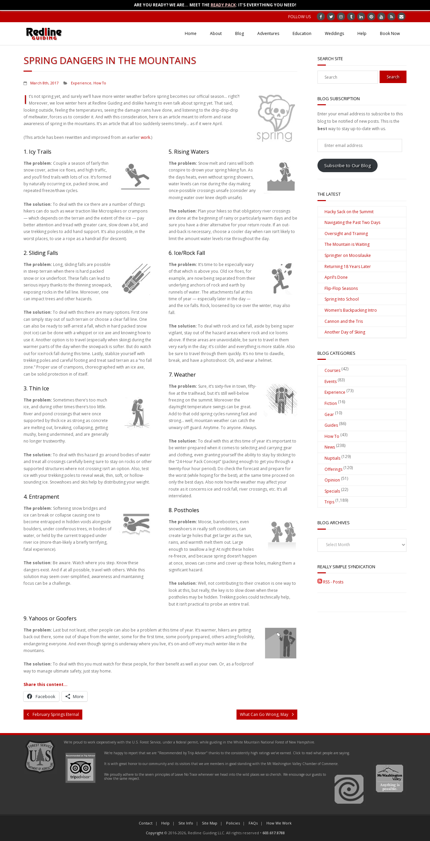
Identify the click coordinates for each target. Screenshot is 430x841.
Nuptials (332, 458)
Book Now (390, 33)
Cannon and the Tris (344, 321)
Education (302, 33)
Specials (332, 491)
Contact (146, 823)
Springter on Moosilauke (348, 255)
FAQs (253, 823)
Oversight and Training (346, 233)
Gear (329, 414)
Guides (331, 425)
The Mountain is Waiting (347, 244)
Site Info (185, 823)
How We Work (279, 823)
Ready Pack (223, 5)
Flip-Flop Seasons (341, 288)
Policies (233, 823)
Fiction (331, 403)
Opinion (332, 480)
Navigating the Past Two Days (352, 222)
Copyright (154, 832)
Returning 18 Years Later (348, 266)
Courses (332, 370)
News (330, 447)
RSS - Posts (330, 582)
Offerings (333, 469)
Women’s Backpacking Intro (351, 310)
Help (362, 33)
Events (331, 381)
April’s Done (336, 277)
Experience (81, 82)
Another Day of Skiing (345, 332)
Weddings (334, 33)
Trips (329, 502)
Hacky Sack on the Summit (349, 212)
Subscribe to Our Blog (347, 165)
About (216, 33)
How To (99, 82)
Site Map (209, 823)
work (145, 137)
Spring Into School (342, 299)
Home (191, 33)
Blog (239, 33)
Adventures (268, 33)
